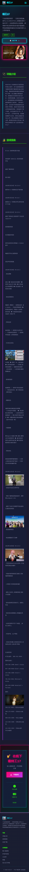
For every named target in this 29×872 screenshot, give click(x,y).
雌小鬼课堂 (5, 851)
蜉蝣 (3, 860)
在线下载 (4, 842)
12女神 (4, 857)
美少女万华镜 (6, 863)
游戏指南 (4, 839)
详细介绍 (4, 836)
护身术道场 (5, 854)
